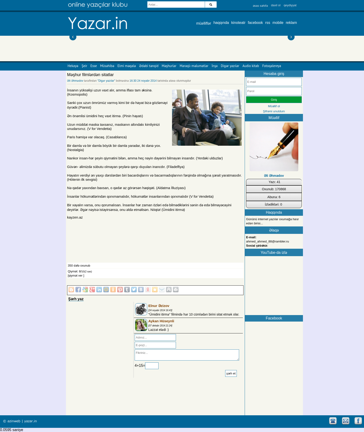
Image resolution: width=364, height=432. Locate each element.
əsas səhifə (260, 5)
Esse (94, 66)
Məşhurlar (169, 66)
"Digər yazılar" (106, 80)
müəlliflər (203, 23)
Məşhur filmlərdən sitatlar (90, 74)
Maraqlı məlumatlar (194, 66)
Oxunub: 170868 (274, 189)
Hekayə (73, 66)
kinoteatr (238, 23)
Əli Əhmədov (75, 80)
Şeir (84, 66)
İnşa (215, 66)
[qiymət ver (75, 275)
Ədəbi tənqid (148, 66)
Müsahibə (107, 66)
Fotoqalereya (271, 66)
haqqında (221, 23)
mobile (278, 23)
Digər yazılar (230, 66)
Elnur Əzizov (158, 306)
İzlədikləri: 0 (273, 204)
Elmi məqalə (126, 66)
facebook (255, 23)
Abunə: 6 (273, 197)
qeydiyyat (290, 5)
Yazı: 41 (274, 182)
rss (267, 23)
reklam (291, 23)
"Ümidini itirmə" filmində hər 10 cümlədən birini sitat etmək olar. (193, 314)
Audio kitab (251, 66)
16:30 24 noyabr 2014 (143, 80)
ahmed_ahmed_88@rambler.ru (267, 241)
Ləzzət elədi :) (158, 330)
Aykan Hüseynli (161, 321)
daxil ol (275, 5)
